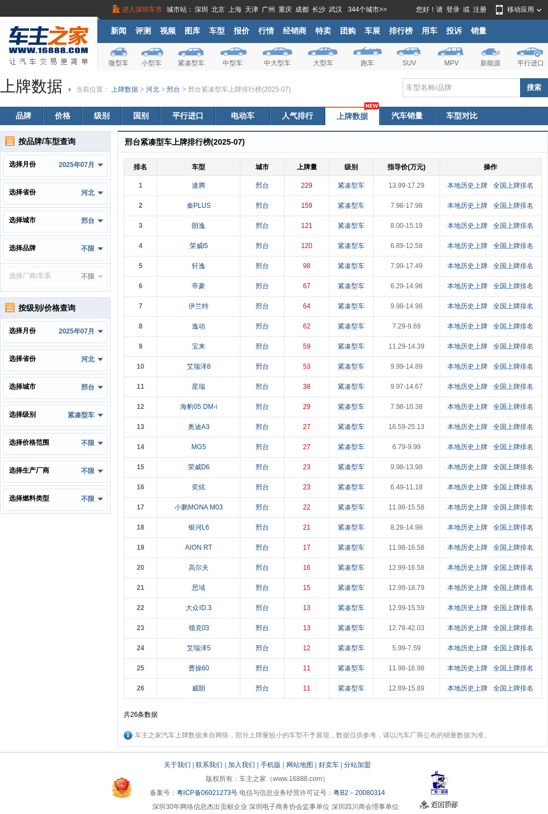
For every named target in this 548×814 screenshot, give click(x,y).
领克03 (198, 628)
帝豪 (198, 286)
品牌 (23, 115)
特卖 (323, 30)
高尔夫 (198, 568)
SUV (410, 63)
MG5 (198, 447)
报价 (241, 30)
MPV (451, 63)
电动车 (242, 115)
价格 (62, 115)
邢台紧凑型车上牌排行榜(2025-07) (239, 89)
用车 (429, 30)
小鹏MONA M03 (198, 507)
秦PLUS (199, 206)
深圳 (201, 9)
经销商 (294, 30)
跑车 (367, 63)
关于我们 (177, 765)
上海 (235, 9)
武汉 (335, 9)
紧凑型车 (191, 63)
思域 (198, 588)
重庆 (285, 9)
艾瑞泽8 (199, 366)
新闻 (118, 30)
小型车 (151, 63)
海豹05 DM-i (198, 407)
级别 (102, 115)
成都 (302, 9)
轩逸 (198, 266)
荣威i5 (199, 246)
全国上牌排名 (513, 185)
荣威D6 (199, 467)
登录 (453, 9)
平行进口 (530, 63)
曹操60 (198, 668)
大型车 (323, 63)
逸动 (198, 326)
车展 (372, 30)
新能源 (490, 63)
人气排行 (297, 115)
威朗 (198, 688)
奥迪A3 (199, 427)
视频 (168, 30)
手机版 (271, 765)
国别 (141, 115)
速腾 (198, 185)
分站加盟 (357, 765)
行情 (266, 30)
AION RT (198, 547)
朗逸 (198, 226)
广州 (268, 9)
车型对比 (462, 115)
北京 (218, 9)
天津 (251, 9)
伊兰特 (198, 306)
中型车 (233, 63)
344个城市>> (367, 9)
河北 (152, 89)
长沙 (318, 9)
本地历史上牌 (467, 185)
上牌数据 (124, 89)
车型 (217, 30)
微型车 (118, 63)
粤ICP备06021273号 (207, 793)
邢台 (173, 89)
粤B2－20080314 (359, 793)
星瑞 (198, 387)
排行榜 (401, 30)
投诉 (454, 30)
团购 (348, 30)
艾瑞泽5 (199, 648)
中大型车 (277, 63)
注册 (479, 9)
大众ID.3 (198, 608)
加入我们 (241, 765)
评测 (143, 30)
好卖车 (329, 765)
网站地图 (299, 765)
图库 (192, 30)
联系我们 (209, 765)
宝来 (198, 346)
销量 (478, 30)
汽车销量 (407, 115)
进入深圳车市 (142, 9)
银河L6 (198, 527)
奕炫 (198, 487)
